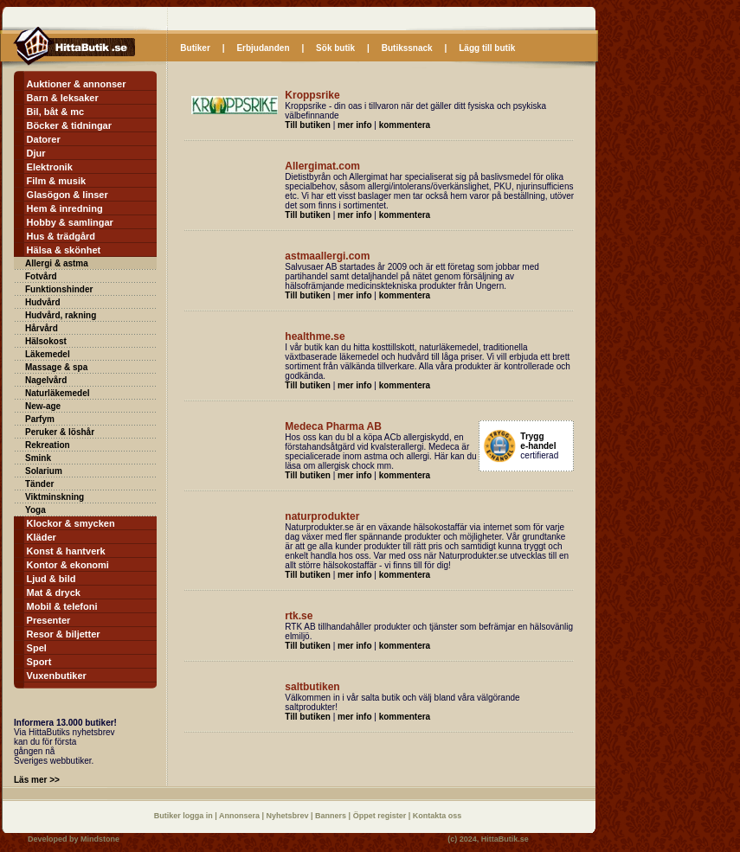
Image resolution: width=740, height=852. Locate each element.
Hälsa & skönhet (64, 250)
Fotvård (41, 276)
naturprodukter (322, 516)
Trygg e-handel (538, 441)
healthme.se (314, 336)
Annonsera (240, 815)
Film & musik (56, 181)
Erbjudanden (262, 48)
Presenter (49, 620)
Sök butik (335, 48)
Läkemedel (47, 354)
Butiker (194, 48)
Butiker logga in (185, 815)
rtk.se (298, 616)
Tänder (39, 484)
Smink (38, 458)
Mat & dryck (53, 592)
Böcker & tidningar (69, 125)
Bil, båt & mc (56, 111)
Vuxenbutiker (57, 675)
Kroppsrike (312, 95)
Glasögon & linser (67, 194)
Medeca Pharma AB (333, 426)
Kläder (41, 537)
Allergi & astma (56, 263)
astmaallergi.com (327, 256)
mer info (354, 125)
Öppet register (381, 815)
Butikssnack (407, 48)
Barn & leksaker (63, 98)
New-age (43, 406)
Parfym (40, 419)
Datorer (44, 139)
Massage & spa (56, 367)
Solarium (43, 471)
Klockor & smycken (71, 523)
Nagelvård (46, 380)
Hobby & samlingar (70, 222)
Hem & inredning (65, 208)
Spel (37, 648)
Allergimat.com (322, 166)
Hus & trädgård (61, 236)
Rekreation (47, 445)
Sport (39, 662)
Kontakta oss (437, 815)
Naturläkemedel (57, 393)
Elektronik (50, 167)
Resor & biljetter (63, 634)
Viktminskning (54, 497)
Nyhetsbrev (289, 815)
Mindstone (99, 839)
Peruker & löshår (59, 432)
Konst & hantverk (66, 551)
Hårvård (41, 328)
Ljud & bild (51, 578)
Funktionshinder (59, 289)
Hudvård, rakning (60, 315)
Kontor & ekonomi (68, 565)
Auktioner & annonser (76, 84)
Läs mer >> (37, 780)
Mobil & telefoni (62, 606)
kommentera (404, 125)
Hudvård (43, 302)
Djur (36, 153)
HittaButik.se (505, 839)
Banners (332, 815)
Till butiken (308, 125)
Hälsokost (46, 341)
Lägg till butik (487, 48)
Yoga (35, 510)
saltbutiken (312, 687)
